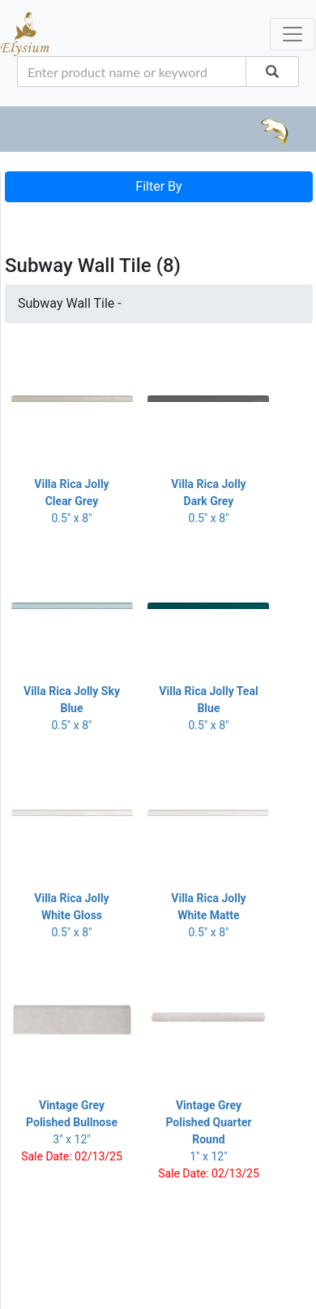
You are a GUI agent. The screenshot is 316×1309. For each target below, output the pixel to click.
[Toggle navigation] (27, 218)
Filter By (158, 186)
